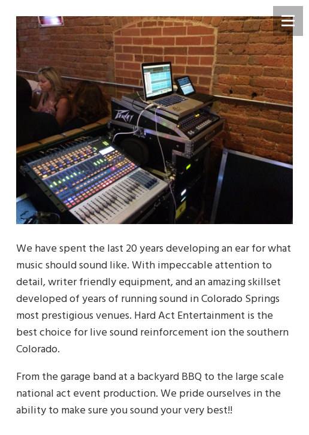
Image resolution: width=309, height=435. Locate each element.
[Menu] (288, 21)
